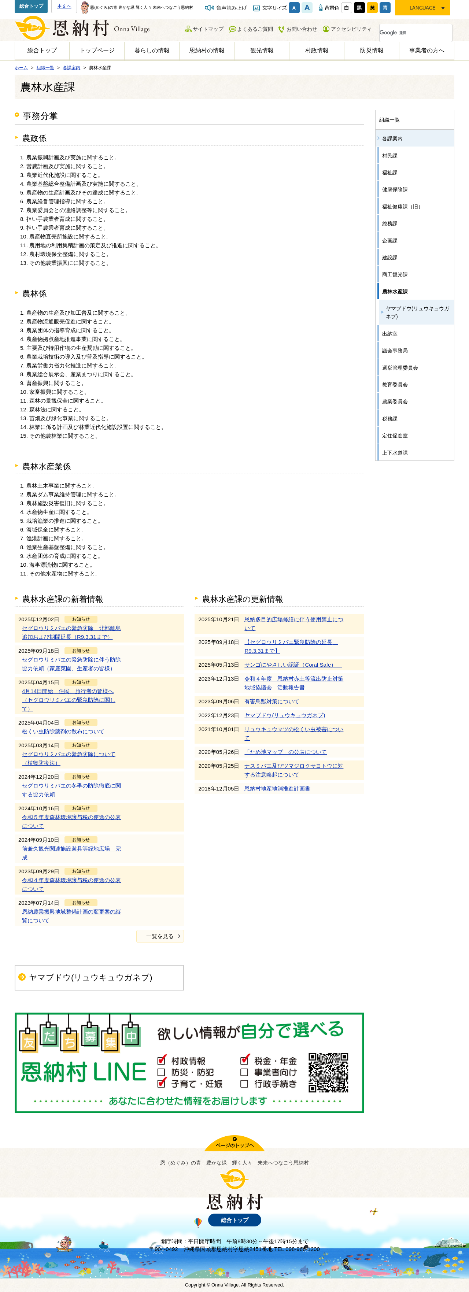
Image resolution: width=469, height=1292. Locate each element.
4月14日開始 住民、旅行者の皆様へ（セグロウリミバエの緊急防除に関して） (68, 700)
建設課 (390, 257)
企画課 (390, 241)
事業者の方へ (426, 50)
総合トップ (31, 6)
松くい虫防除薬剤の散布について (63, 731)
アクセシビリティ (351, 29)
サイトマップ (208, 29)
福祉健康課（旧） (402, 207)
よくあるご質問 (255, 29)
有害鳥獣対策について (271, 701)
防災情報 (372, 50)
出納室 (390, 334)
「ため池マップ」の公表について (285, 752)
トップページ (97, 50)
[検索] (407, 33)
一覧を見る (160, 936)
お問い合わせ (302, 29)
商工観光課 (395, 274)
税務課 (390, 419)
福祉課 (390, 172)
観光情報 (262, 50)
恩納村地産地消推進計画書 (277, 788)
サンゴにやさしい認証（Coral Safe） (293, 665)
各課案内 (392, 138)
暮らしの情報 (152, 50)
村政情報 (317, 50)
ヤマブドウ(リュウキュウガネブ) (284, 715)
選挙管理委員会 (400, 368)
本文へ (64, 6)
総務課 (390, 223)
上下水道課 (395, 453)
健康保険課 (395, 189)
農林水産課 (395, 292)
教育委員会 (395, 385)
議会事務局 (395, 350)
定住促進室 (395, 435)
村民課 (390, 156)
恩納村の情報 (207, 50)
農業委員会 (395, 401)
